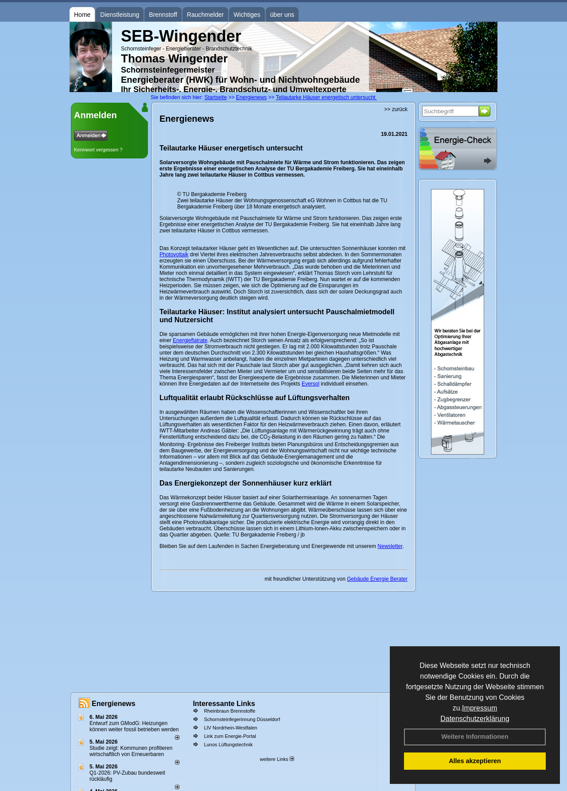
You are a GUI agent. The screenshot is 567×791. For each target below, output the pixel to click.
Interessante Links (224, 703)
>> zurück (396, 109)
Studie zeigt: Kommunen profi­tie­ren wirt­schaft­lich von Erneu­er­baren (130, 751)
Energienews (114, 703)
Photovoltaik (173, 254)
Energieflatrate (190, 340)
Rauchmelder (205, 14)
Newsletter (389, 546)
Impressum (479, 708)
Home (82, 14)
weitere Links (277, 759)
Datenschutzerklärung (474, 718)
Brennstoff (163, 14)
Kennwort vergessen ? (98, 149)
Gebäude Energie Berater (377, 579)
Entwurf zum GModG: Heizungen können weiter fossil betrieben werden (134, 726)
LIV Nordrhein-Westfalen (230, 727)
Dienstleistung (119, 14)
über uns (282, 14)
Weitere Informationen (475, 736)
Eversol (310, 384)
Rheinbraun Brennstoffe (229, 711)
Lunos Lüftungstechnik (228, 744)
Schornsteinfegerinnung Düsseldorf (242, 719)
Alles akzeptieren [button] (475, 760)
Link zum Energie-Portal (230, 736)
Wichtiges (246, 14)
